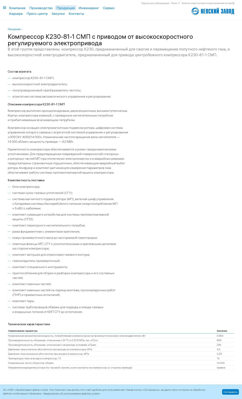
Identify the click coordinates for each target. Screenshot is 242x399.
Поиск (174, 3)
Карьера (16, 13)
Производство (41, 8)
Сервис (109, 8)
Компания (17, 8)
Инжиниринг (89, 8)
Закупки (58, 13)
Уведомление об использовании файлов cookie (71, 393)
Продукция (66, 8)
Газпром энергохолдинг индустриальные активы (207, 3)
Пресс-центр (37, 13)
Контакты (76, 13)
